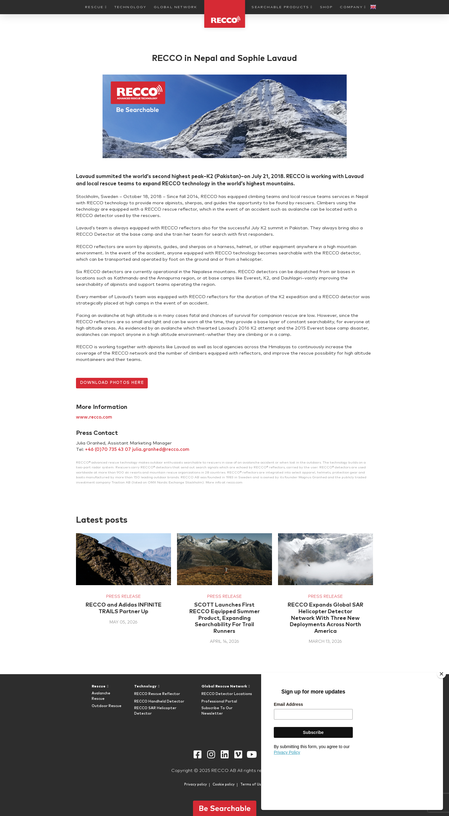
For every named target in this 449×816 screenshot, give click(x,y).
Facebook (197, 754)
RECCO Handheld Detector (159, 701)
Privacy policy (195, 784)
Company (351, 7)
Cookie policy (224, 784)
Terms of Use (251, 784)
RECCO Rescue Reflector (157, 694)
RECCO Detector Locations (226, 694)
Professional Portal (219, 701)
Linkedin (224, 754)
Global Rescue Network (224, 686)
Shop (326, 7)
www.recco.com (94, 417)
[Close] (441, 720)
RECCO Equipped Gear (280, 701)
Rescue (94, 7)
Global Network (176, 7)
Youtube (251, 754)
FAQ (320, 694)
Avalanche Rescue (101, 696)
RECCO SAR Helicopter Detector (155, 711)
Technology (130, 7)
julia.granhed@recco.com (160, 449)
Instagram (211, 754)
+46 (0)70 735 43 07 (108, 449)
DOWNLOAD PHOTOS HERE (112, 383)
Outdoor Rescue (107, 706)
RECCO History (330, 701)
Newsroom (326, 716)
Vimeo (238, 754)
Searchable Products (280, 7)
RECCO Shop (276, 711)
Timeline (324, 709)
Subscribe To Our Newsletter (216, 711)
